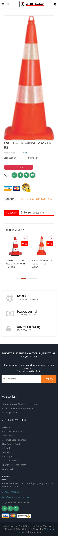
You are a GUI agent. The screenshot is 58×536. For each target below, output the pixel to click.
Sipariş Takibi (8, 468)
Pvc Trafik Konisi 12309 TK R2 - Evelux (40, 263)
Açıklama (11, 212)
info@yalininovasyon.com (15, 497)
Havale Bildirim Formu (12, 431)
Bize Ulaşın (7, 456)
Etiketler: (10, 198)
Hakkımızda (7, 427)
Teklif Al (18, 167)
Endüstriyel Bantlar (10, 412)
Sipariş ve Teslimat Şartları (14, 464)
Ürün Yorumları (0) (32, 212)
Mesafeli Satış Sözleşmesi (14, 439)
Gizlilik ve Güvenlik (10, 460)
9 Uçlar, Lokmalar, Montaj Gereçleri (18, 408)
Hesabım (6, 452)
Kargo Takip (7, 435)
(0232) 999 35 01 (10, 491)
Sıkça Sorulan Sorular (12, 444)
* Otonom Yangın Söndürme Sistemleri (20, 404)
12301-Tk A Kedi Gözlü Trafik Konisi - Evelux (16, 263)
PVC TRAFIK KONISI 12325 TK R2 (35, 198)
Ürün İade (6, 448)
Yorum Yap (23, 152)
